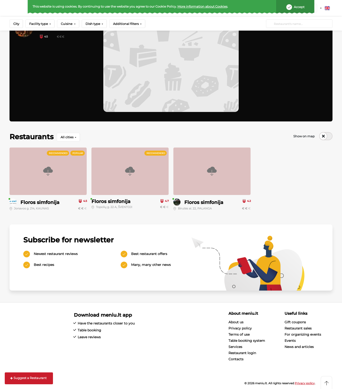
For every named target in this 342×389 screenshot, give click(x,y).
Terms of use (239, 334)
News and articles (299, 347)
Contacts (235, 359)
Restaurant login (242, 353)
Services (235, 347)
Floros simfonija (39, 202)
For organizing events (303, 334)
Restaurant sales (298, 328)
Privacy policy (240, 328)
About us (235, 322)
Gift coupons (295, 322)
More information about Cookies (202, 6)
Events (290, 340)
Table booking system (246, 340)
